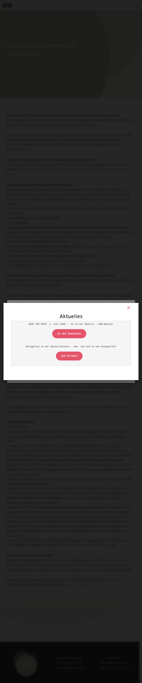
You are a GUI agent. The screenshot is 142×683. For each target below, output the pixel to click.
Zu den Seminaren (69, 333)
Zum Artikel (69, 356)
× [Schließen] (129, 308)
